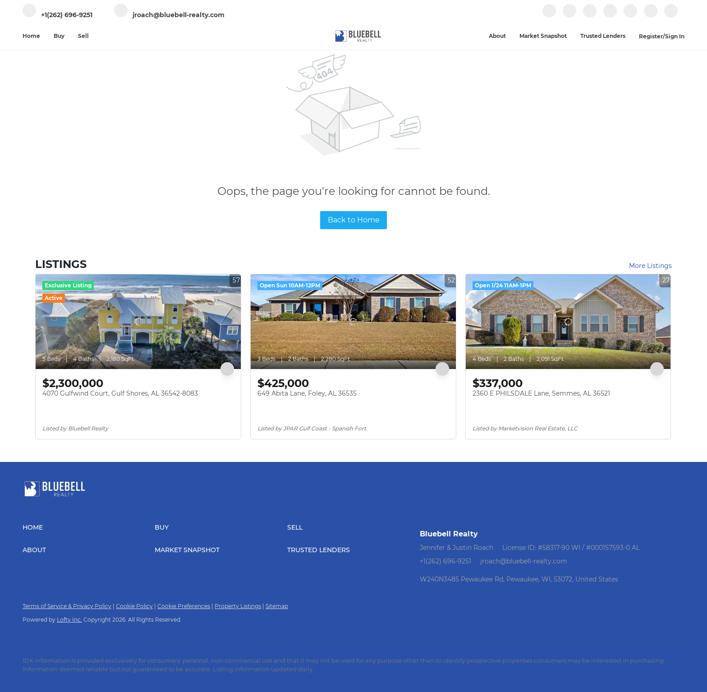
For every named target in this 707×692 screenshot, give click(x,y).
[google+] (650, 15)
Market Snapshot (543, 35)
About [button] (497, 35)
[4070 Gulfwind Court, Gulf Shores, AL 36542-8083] (138, 321)
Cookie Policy (134, 606)
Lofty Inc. (69, 619)
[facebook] (549, 15)
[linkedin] (569, 15)
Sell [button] (83, 35)
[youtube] (630, 15)
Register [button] (651, 36)
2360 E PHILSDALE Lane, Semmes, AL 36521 (541, 393)
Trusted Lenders (602, 35)
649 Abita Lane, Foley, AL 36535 (307, 393)
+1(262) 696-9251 (445, 561)
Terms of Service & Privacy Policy (67, 606)
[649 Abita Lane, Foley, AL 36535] (353, 321)
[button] (89, 527)
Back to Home (354, 220)
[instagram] (610, 15)
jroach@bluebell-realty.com (523, 561)
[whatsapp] (671, 15)
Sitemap (277, 606)
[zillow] (590, 15)
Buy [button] (59, 35)
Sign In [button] (674, 36)
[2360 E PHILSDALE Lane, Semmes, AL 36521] (568, 321)
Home (31, 35)
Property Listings (238, 606)
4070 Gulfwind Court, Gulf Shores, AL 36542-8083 (120, 393)
